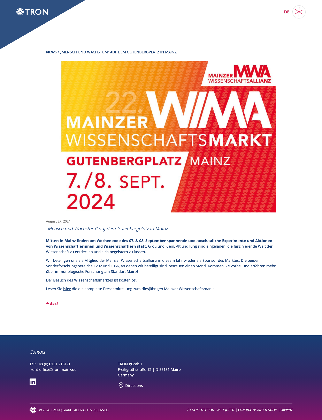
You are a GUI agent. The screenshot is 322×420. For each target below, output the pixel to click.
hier (67, 288)
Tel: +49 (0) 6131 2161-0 (50, 363)
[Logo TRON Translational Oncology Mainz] (32, 11)
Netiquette (226, 410)
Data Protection (200, 410)
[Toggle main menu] (299, 12)
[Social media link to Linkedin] (33, 381)
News (51, 52)
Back (54, 303)
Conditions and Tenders (257, 410)
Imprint (286, 410)
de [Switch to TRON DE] (286, 12)
